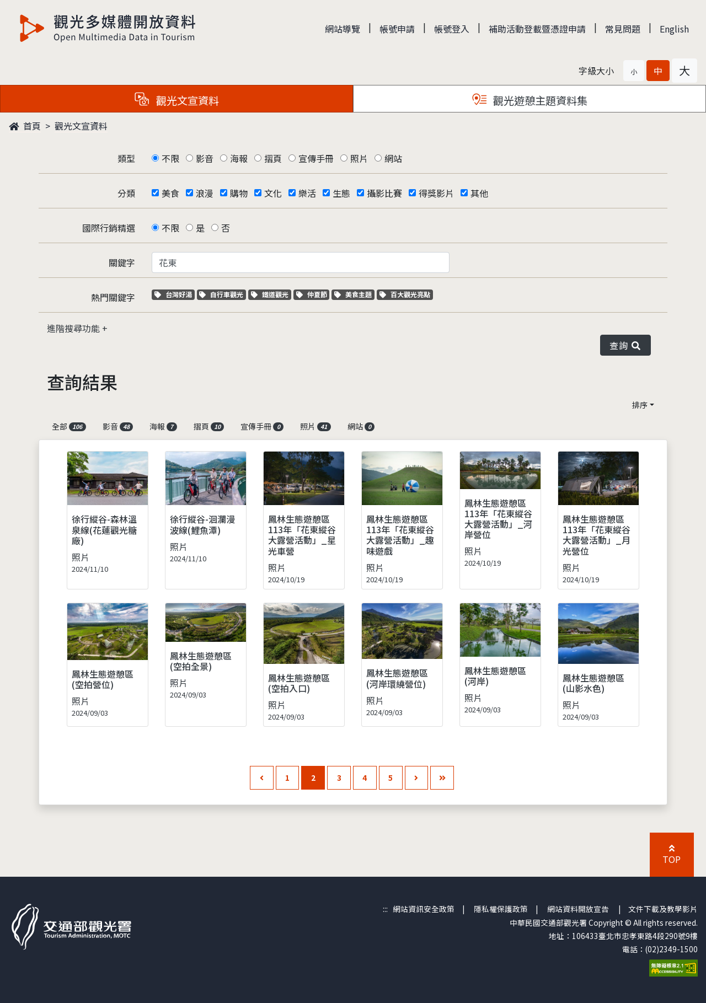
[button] (633, 70)
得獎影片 (436, 193)
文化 (273, 193)
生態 (341, 193)
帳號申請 (397, 28)
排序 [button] (640, 404)
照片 (359, 158)
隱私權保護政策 (501, 908)
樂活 (307, 193)
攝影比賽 (384, 193)
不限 (170, 158)
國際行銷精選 (108, 227)
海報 (239, 158)
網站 (393, 158)
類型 (126, 158)
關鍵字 (122, 262)
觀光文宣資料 (81, 125)
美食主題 (354, 294)
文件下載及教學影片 (663, 908)
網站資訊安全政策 (423, 908)
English (674, 28)
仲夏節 (313, 294)
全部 (69, 426)
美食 (170, 193)
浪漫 (204, 193)
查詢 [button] (625, 345)
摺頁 (273, 158)
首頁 (25, 125)
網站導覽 (342, 28)
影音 (204, 158)
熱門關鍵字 (113, 297)
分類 (126, 193)
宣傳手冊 (316, 158)
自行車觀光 (221, 294)
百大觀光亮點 (404, 294)
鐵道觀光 (271, 294)
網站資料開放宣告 (578, 908)
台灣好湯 (174, 294)
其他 (479, 193)
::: (385, 908)
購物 (239, 193)
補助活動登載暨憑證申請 (537, 28)
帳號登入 (451, 28)
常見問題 (622, 28)
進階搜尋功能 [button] (74, 328)
